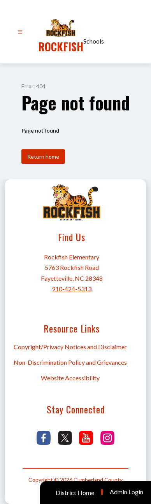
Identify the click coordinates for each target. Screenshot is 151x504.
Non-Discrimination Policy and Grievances (70, 362)
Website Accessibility (70, 378)
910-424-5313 (71, 288)
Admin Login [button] (126, 492)
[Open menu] (20, 32)
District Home (75, 492)
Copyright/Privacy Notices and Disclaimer (70, 346)
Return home (43, 156)
